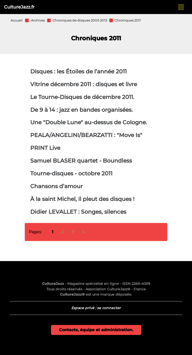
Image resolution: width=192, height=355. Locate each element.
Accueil (16, 20)
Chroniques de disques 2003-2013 (79, 20)
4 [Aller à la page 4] (83, 231)
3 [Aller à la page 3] (73, 231)
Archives (38, 20)
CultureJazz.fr (19, 7)
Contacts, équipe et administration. (96, 329)
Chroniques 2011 (127, 20)
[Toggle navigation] (181, 7)
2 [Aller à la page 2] (62, 231)
